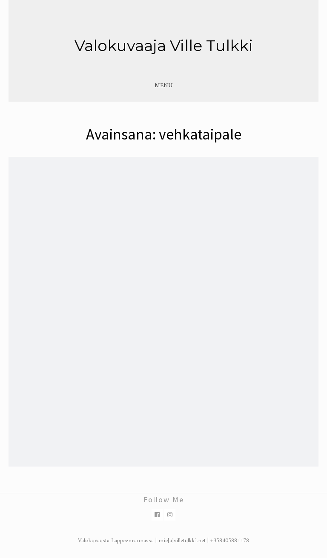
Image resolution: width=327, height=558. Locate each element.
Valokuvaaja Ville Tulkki (164, 45)
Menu (163, 85)
